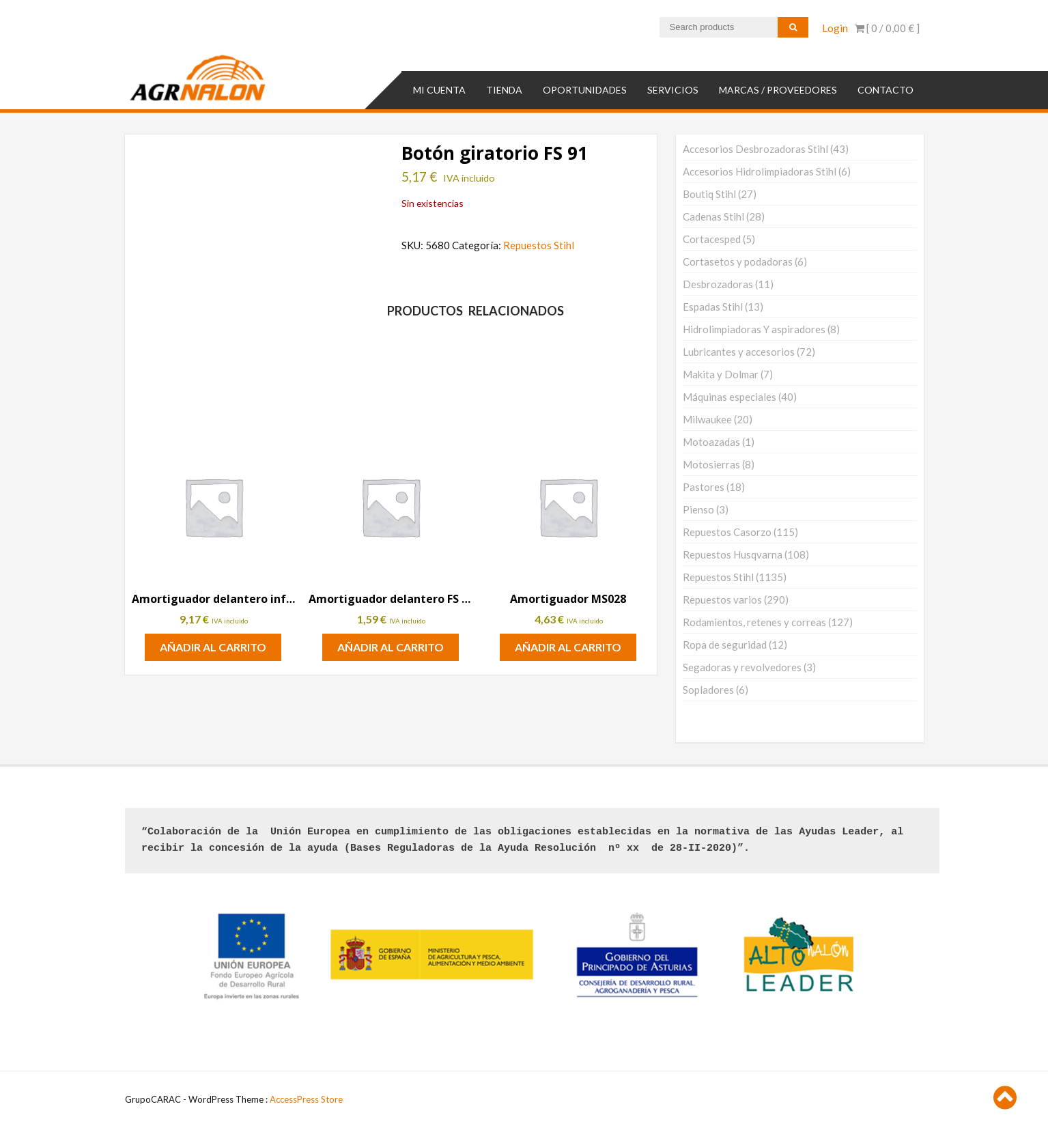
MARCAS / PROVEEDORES (778, 89)
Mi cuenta (439, 89)
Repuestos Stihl (538, 244)
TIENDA (504, 89)
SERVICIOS (672, 89)
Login (835, 28)
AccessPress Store (306, 1099)
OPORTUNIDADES (585, 89)
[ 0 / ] (887, 28)
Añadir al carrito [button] (213, 646)
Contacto (886, 89)
